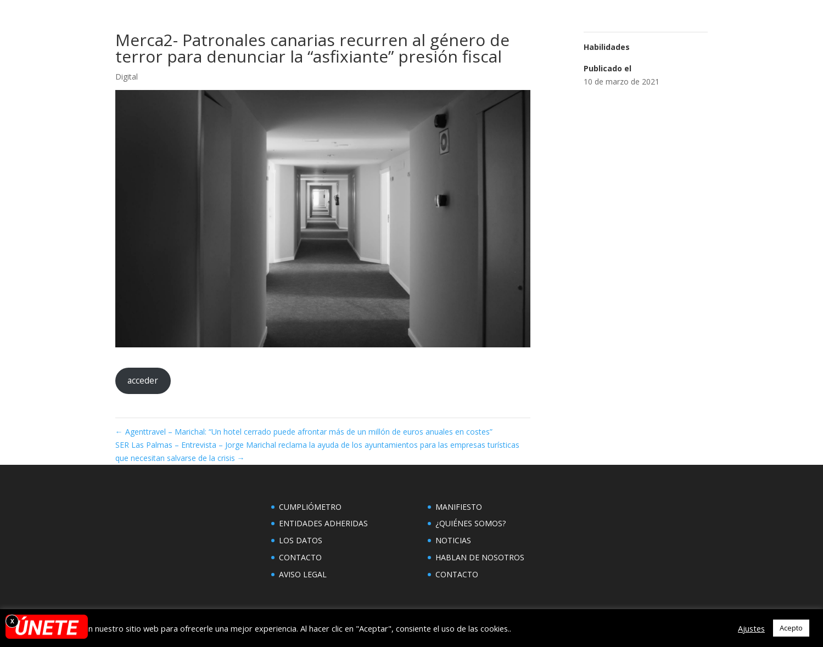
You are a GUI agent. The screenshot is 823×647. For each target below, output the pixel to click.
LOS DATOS (300, 540)
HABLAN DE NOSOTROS (479, 557)
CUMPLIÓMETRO (310, 507)
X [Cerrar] (12, 621)
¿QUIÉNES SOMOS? (470, 523)
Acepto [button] (791, 628)
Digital (126, 76)
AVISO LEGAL (303, 574)
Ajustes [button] (751, 628)
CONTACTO (300, 557)
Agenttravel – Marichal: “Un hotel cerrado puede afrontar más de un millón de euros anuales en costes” (303, 431)
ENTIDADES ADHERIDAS (323, 523)
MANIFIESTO (458, 507)
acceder (142, 380)
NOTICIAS (453, 540)
